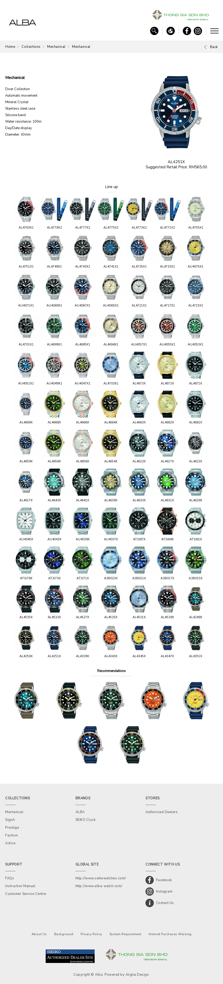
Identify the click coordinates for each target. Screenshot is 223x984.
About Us (39, 934)
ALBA (80, 812)
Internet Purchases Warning (170, 934)
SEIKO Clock (85, 819)
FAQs (9, 878)
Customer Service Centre (25, 894)
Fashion (11, 835)
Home (10, 46)
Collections (31, 46)
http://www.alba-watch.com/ (98, 886)
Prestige (12, 827)
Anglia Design (137, 974)
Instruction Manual (20, 886)
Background (63, 934)
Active (10, 843)
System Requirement (125, 934)
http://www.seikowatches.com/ (100, 878)
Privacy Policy (91, 934)
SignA (10, 819)
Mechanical (56, 46)
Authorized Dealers (161, 812)
